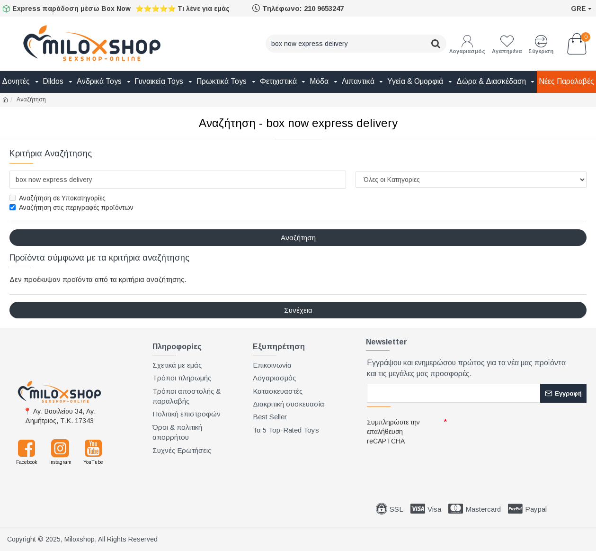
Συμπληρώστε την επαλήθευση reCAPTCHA (393, 431)
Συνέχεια (298, 310)
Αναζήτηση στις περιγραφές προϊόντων (71, 207)
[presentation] (433, 465)
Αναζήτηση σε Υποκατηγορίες (57, 198)
